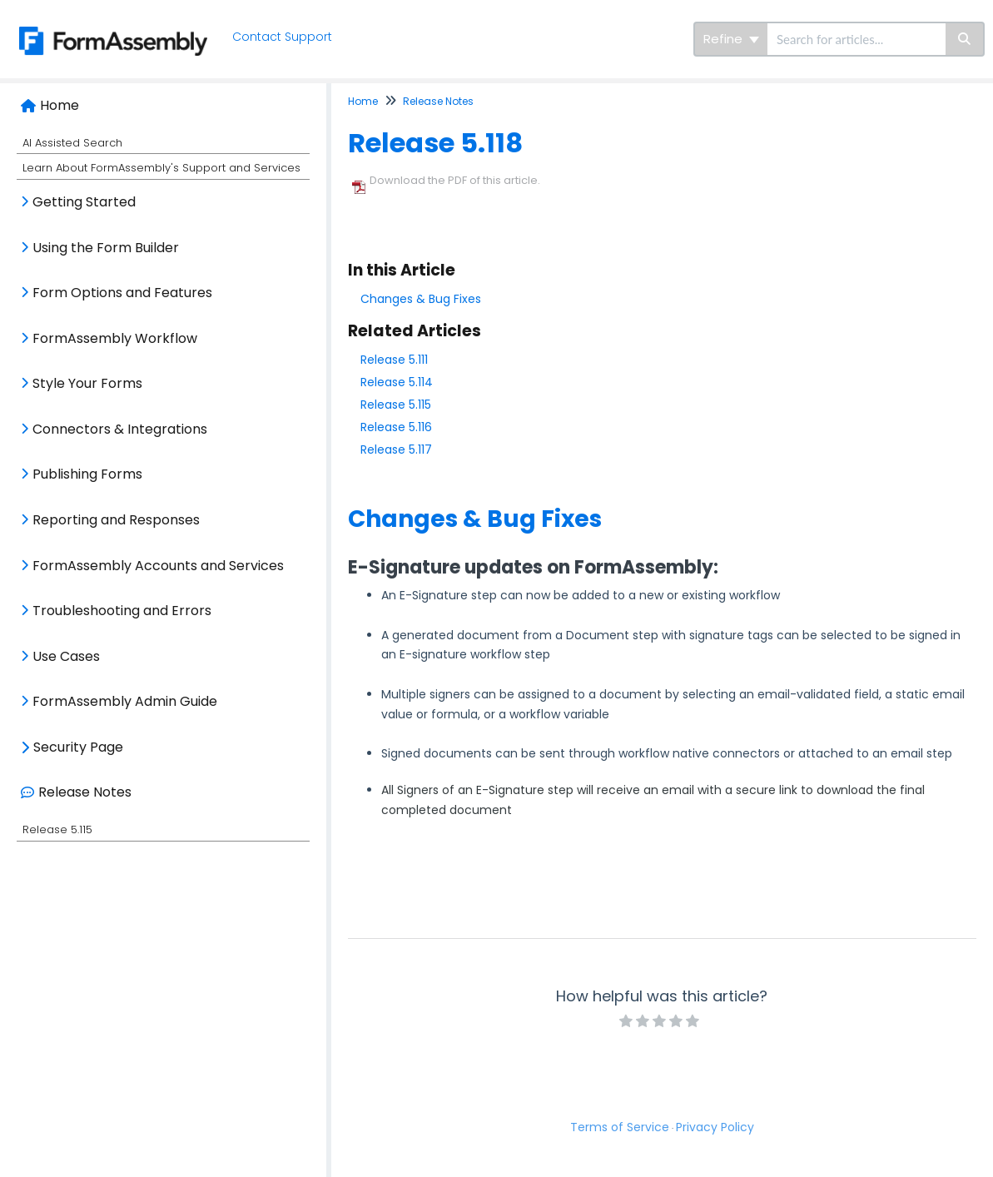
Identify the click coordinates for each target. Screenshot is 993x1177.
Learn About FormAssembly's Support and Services (161, 168)
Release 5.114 (396, 382)
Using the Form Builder (105, 247)
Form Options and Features (122, 292)
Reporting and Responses (116, 519)
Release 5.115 (57, 829)
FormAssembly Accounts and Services (158, 565)
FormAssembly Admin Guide (124, 701)
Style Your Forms (87, 383)
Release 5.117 (396, 449)
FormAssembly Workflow (114, 338)
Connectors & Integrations (119, 429)
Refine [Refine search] (731, 38)
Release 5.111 (394, 359)
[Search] (965, 39)
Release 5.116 (396, 427)
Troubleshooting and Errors (121, 610)
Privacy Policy (715, 1127)
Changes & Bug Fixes (420, 299)
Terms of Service (619, 1127)
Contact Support (284, 36)
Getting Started (84, 201)
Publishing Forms (87, 474)
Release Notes (85, 792)
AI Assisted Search (72, 143)
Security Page (78, 747)
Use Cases (66, 656)
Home (59, 105)
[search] (856, 39)
